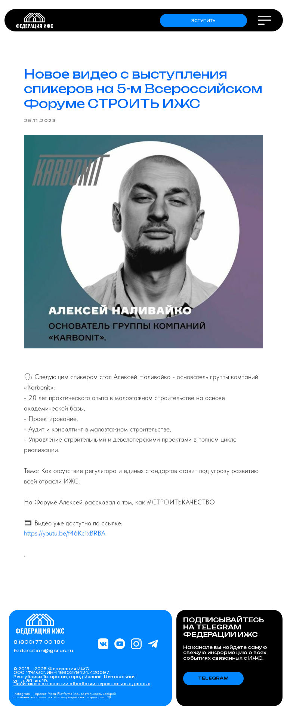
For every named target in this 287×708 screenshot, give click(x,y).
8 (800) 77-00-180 (39, 642)
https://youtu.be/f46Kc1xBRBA (64, 533)
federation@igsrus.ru (43, 650)
